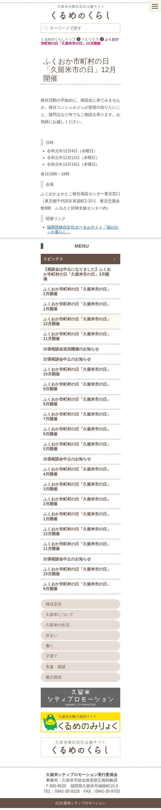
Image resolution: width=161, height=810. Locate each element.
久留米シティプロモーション (80, 14)
